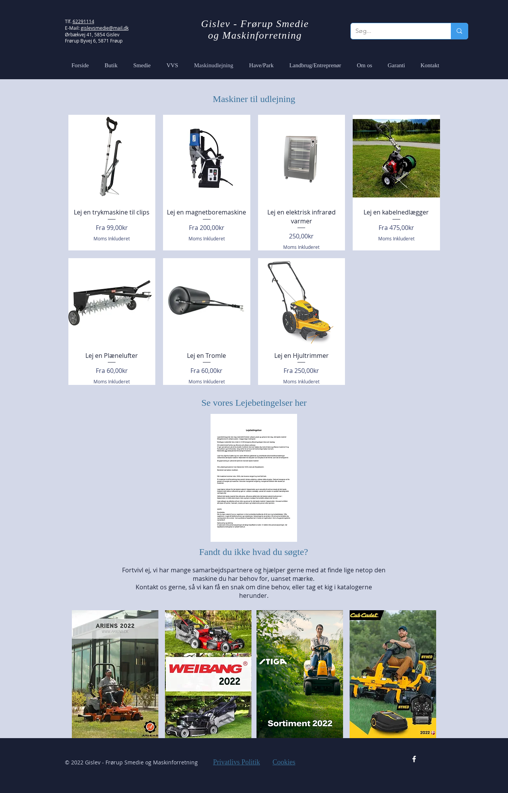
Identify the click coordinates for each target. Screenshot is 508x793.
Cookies (284, 762)
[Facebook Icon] (414, 759)
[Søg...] (395, 31)
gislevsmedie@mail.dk (105, 28)
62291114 (83, 21)
